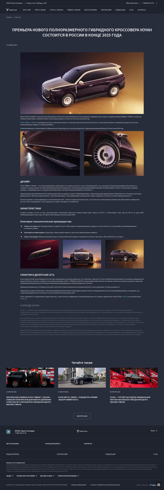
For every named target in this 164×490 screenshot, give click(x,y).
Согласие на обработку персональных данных (105, 485)
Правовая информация (78, 485)
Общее (8, 476)
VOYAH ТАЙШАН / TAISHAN (28, 122)
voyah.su (124, 297)
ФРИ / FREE (27, 10)
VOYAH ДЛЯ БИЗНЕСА (52, 444)
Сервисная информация (67, 476)
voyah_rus (23, 299)
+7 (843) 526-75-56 (20, 433)
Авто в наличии (90, 10)
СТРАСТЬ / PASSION (56, 10)
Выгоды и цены (46, 476)
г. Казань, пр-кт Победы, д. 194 (36, 3)
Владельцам (120, 10)
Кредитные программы (26, 476)
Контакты (142, 10)
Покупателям (106, 10)
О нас (131, 10)
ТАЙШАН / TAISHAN (73, 10)
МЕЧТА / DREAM (40, 10)
